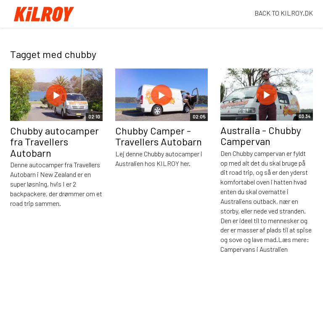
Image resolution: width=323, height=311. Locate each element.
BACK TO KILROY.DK (283, 13)
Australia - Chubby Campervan (260, 135)
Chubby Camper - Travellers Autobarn (158, 136)
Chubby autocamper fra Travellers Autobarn (54, 141)
